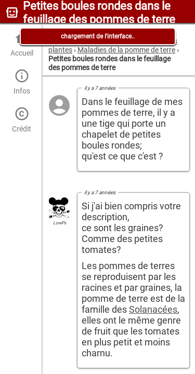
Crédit (21, 119)
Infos (21, 82)
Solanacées (153, 309)
